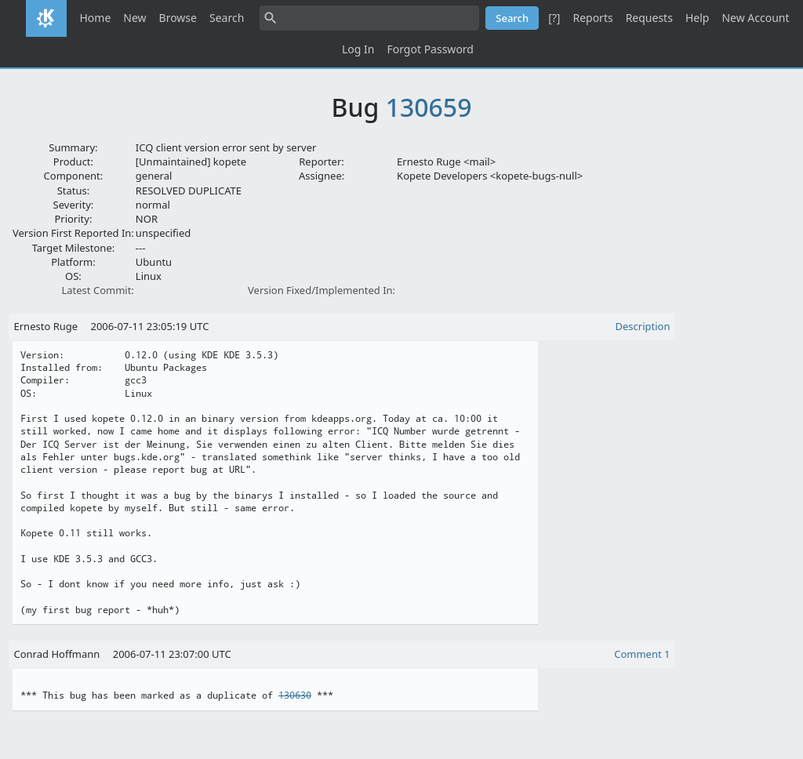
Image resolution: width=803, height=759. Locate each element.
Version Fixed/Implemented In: (321, 290)
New (134, 17)
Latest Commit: (97, 290)
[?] (554, 17)
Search (226, 17)
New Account (755, 17)
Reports (592, 17)
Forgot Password (430, 49)
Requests (649, 17)
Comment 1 (642, 654)
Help (697, 17)
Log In (358, 49)
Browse (178, 17)
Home (95, 17)
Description (643, 326)
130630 (294, 695)
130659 (429, 107)
